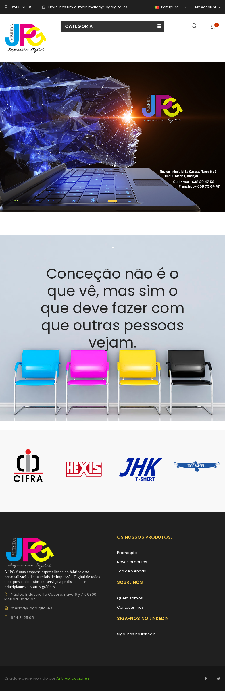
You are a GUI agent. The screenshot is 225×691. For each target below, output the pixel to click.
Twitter (219, 678)
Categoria (79, 26)
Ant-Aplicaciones (72, 678)
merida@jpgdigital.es (108, 7)
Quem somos (130, 598)
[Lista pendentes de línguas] (169, 7)
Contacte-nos (130, 607)
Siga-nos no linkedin (136, 634)
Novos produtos (132, 562)
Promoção (127, 552)
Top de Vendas (131, 571)
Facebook (206, 678)
